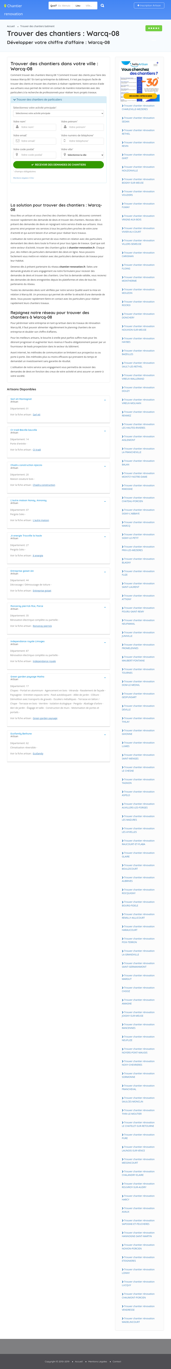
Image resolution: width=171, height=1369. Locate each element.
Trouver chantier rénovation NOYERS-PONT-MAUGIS (138, 1050)
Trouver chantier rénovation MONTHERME (138, 279)
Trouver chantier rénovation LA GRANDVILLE (138, 952)
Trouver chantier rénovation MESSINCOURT (138, 1161)
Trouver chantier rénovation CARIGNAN (138, 254)
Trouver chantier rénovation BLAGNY (138, 560)
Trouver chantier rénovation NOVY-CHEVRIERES (138, 1063)
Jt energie (38, 555)
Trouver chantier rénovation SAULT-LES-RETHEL (138, 364)
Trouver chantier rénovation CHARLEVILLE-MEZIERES (138, 107)
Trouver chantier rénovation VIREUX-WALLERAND (138, 377)
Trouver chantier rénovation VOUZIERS (138, 193)
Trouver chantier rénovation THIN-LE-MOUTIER (138, 1112)
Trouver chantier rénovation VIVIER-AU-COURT (138, 230)
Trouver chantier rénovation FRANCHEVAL (138, 1087)
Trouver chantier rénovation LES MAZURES (138, 818)
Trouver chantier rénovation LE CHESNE (138, 769)
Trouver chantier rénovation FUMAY (138, 205)
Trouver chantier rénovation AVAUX (138, 1210)
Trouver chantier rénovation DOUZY (138, 389)
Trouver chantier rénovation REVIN (138, 144)
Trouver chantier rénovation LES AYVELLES (138, 830)
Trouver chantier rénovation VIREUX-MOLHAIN (138, 401)
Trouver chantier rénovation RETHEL (138, 132)
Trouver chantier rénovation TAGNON (138, 781)
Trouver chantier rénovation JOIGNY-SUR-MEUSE (138, 1014)
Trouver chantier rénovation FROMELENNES (138, 646)
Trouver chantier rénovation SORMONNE (138, 1075)
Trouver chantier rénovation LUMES (138, 744)
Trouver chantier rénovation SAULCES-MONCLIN (138, 1099)
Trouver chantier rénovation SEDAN (138, 119)
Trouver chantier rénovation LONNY (138, 1271)
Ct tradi (37, 449)
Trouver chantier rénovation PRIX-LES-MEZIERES (138, 548)
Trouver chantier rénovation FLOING (138, 266)
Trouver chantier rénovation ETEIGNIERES (138, 1259)
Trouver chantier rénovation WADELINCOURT (138, 1320)
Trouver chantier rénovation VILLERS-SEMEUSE (138, 242)
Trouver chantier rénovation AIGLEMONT (138, 438)
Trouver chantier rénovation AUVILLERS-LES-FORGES (138, 805)
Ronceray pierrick (42, 625)
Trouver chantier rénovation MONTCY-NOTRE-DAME (138, 475)
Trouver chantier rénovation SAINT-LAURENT (138, 585)
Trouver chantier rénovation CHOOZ (138, 989)
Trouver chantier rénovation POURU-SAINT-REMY (138, 609)
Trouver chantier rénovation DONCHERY (138, 315)
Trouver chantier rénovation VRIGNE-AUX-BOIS (138, 217)
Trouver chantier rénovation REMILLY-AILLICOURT (138, 916)
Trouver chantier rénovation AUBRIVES (138, 879)
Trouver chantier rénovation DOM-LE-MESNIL (138, 683)
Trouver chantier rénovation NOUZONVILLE (138, 168)
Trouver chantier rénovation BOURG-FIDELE (138, 903)
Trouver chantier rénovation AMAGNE (138, 1001)
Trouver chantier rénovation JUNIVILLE (138, 634)
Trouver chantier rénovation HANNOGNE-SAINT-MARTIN (138, 1234)
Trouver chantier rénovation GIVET (138, 156)
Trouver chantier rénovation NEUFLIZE (138, 1038)
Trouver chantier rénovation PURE (138, 1136)
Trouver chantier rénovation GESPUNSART (138, 695)
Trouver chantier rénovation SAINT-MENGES (138, 756)
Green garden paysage (45, 718)
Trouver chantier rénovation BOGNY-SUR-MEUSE (138, 181)
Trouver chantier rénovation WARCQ (138, 524)
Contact (117, 1361)
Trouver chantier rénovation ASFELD (138, 793)
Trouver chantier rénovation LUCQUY (138, 1283)
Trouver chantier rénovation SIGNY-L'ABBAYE (138, 511)
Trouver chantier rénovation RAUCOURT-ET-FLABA (138, 842)
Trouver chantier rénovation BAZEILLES (138, 352)
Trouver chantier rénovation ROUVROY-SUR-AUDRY (138, 1185)
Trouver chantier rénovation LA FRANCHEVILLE (138, 450)
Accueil (11, 26)
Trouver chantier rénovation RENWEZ (138, 413)
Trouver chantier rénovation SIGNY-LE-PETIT (138, 536)
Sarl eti (36, 414)
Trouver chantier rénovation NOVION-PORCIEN (138, 1246)
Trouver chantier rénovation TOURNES (138, 671)
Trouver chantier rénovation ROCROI (138, 303)
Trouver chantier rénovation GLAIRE (138, 854)
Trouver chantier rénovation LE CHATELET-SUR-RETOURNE (138, 1124)
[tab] (58, 400)
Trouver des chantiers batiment (37, 26)
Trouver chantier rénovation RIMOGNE (138, 487)
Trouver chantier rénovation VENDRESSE (138, 1308)
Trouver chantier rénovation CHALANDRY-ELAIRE (138, 1173)
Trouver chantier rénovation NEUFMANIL (138, 622)
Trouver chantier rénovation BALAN (138, 462)
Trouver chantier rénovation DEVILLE (138, 707)
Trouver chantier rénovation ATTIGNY (138, 597)
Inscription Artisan (149, 5)
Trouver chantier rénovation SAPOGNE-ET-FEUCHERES (138, 1222)
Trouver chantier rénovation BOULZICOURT (138, 867)
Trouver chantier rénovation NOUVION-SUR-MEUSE (138, 328)
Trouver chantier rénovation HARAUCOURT (138, 928)
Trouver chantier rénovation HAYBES (138, 340)
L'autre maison (41, 520)
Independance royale (44, 661)
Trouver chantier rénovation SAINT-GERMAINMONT (138, 965)
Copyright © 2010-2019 (57, 1361)
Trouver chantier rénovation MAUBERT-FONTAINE (138, 658)
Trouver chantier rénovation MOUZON (138, 291)
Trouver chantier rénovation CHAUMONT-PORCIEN (138, 1295)
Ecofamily (38, 753)
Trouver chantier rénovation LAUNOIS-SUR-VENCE (138, 1148)
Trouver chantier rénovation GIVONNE (138, 732)
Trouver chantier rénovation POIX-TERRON (138, 940)
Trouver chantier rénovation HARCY (138, 1197)
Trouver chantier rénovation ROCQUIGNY (138, 891)
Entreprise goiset (42, 590)
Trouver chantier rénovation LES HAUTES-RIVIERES (138, 426)
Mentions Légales (97, 1361)
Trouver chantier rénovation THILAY (138, 720)
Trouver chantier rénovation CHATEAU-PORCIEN (138, 499)
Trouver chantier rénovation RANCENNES (138, 1026)
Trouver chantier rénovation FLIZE (138, 573)
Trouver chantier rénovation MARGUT (138, 977)
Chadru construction (44, 484)
